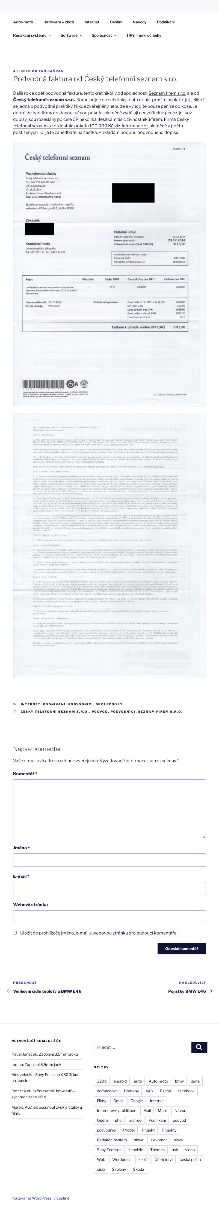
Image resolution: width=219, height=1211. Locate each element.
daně (195, 1081)
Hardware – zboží (58, 22)
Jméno (21, 847)
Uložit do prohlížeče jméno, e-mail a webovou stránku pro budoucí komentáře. (98, 933)
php (118, 1120)
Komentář (25, 773)
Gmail (118, 1100)
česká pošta (190, 1159)
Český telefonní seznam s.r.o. (55, 712)
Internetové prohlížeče (116, 1110)
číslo (101, 1169)
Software (72, 35)
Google (137, 1100)
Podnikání (166, 22)
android (120, 1081)
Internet (92, 22)
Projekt (148, 1130)
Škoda (138, 1169)
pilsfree (135, 1120)
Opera (102, 1120)
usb (175, 1149)
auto (138, 1081)
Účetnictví (164, 1159)
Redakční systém (112, 1140)
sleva (138, 1140)
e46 (149, 1091)
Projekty (169, 1130)
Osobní (116, 22)
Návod (180, 1110)
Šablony (119, 1169)
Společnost (104, 35)
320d (101, 1081)
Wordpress (121, 1159)
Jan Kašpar (51, 71)
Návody (140, 22)
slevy (178, 1140)
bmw (179, 1081)
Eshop (165, 1091)
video (190, 1149)
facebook (186, 1091)
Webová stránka (30, 904)
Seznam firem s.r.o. (167, 93)
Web (101, 1159)
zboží (142, 1159)
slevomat (158, 1140)
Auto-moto (23, 22)
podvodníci (123, 712)
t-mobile (136, 1149)
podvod (100, 712)
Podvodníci (80, 704)
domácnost (107, 1091)
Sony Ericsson (109, 1149)
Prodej (129, 1130)
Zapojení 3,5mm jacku (58, 1054)
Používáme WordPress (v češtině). (41, 1198)
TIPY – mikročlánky (143, 35)
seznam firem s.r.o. (160, 712)
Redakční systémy (32, 35)
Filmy (101, 1100)
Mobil (162, 1110)
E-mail (21, 876)
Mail (147, 1110)
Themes (157, 1149)
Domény (131, 1091)
